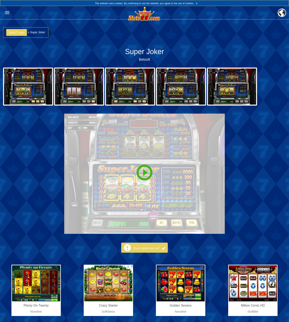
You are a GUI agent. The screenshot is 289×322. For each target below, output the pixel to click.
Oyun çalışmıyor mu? (149, 248)
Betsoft (144, 60)
